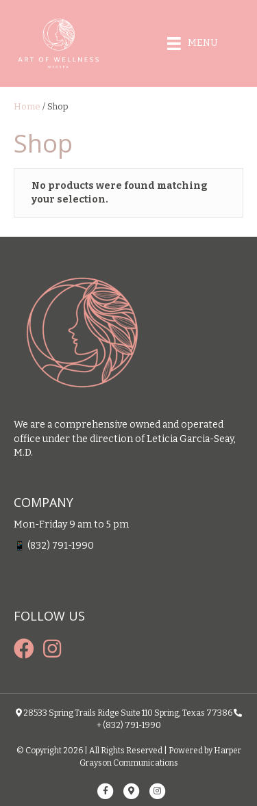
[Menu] (193, 43)
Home (27, 106)
